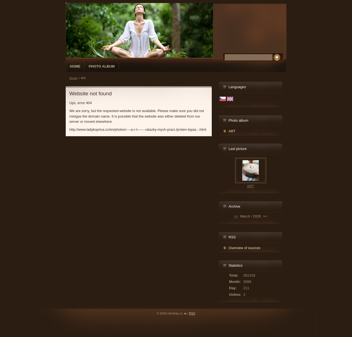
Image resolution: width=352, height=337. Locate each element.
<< (236, 216)
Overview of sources (244, 248)
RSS (192, 313)
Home (75, 66)
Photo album (102, 66)
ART (232, 131)
